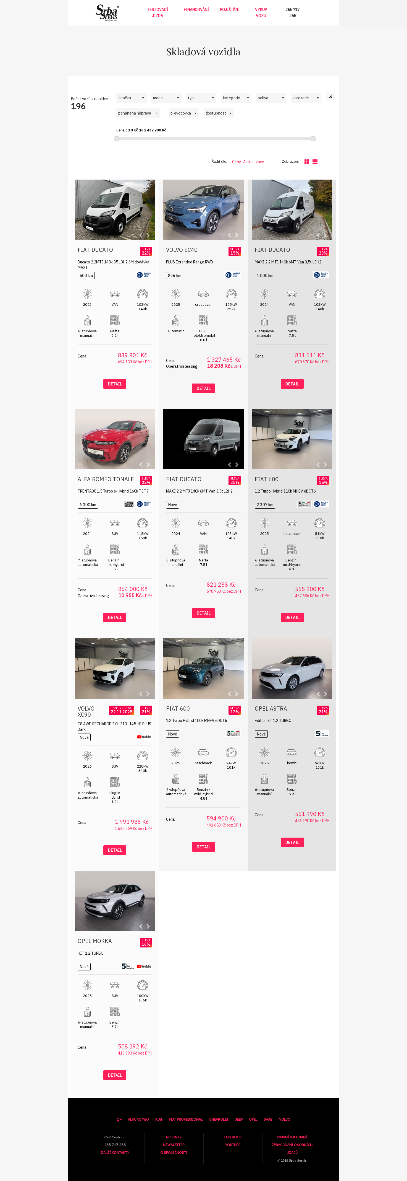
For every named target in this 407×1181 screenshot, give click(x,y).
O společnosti (173, 1152)
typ (191, 97)
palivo (263, 97)
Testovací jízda (157, 12)
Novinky (174, 1137)
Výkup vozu (261, 12)
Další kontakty (115, 1152)
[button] (330, 97)
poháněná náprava (134, 113)
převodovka (180, 113)
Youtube (232, 1145)
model (158, 97)
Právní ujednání (292, 1137)
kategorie (231, 97)
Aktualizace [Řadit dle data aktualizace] (253, 161)
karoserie (301, 97)
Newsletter (174, 1145)
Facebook (233, 1137)
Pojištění (230, 9)
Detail (115, 384)
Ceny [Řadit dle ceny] (236, 161)
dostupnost (216, 113)
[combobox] (131, 98)
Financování (196, 9)
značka (124, 97)
